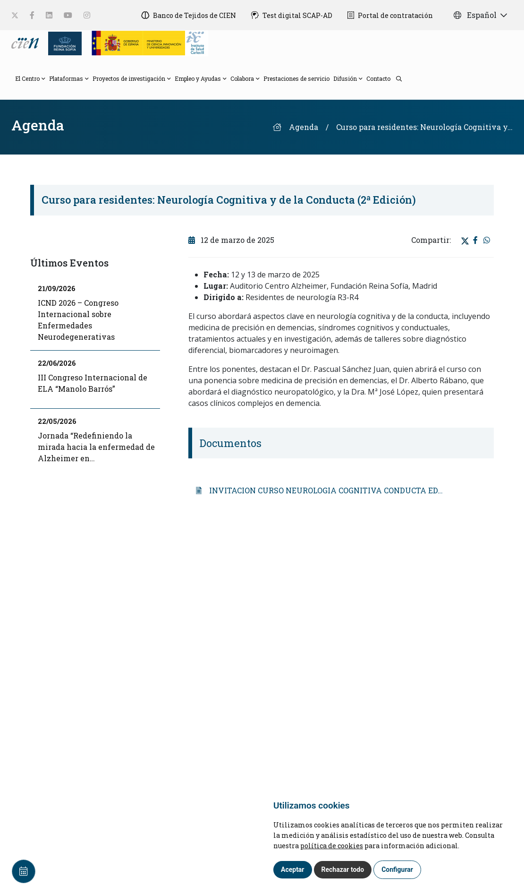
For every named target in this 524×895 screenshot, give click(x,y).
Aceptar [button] (292, 869)
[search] (396, 78)
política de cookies (331, 845)
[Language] (26, 42)
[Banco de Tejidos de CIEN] (188, 15)
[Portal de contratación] (390, 15)
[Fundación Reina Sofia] (62, 42)
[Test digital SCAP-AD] (291, 15)
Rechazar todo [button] (342, 869)
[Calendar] (23, 871)
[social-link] (14, 15)
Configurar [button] (397, 869)
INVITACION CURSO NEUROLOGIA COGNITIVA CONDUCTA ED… (319, 490)
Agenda (303, 127)
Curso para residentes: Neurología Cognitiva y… (424, 127)
